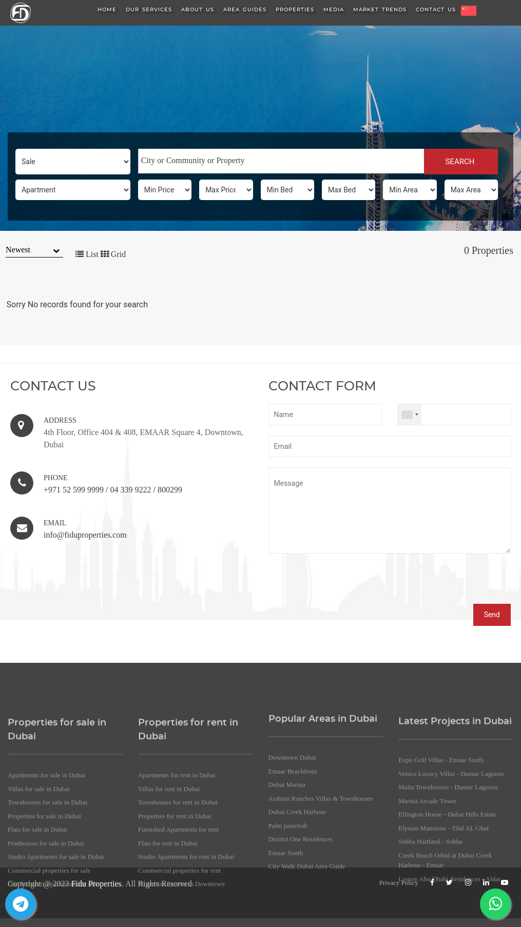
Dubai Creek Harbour (297, 919)
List (87, 254)
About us (197, 9)
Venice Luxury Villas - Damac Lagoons (451, 888)
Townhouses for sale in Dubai (47, 919)
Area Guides (244, 9)
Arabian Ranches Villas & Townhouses (320, 906)
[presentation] (346, 584)
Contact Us (436, 9)
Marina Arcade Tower (427, 915)
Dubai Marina (287, 892)
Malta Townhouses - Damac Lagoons (448, 902)
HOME (107, 9)
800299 (170, 489)
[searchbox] (281, 160)
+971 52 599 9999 (74, 489)
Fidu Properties (96, 883)
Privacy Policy (398, 882)
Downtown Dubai (292, 865)
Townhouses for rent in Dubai (178, 919)
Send (492, 614)
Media (333, 9)
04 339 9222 (130, 489)
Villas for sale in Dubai (39, 906)
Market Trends (380, 9)
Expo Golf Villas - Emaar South (441, 875)
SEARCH (461, 161)
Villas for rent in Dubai (169, 906)
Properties (295, 9)
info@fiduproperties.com (85, 534)
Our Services (149, 9)
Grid (113, 254)
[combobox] (281, 161)
